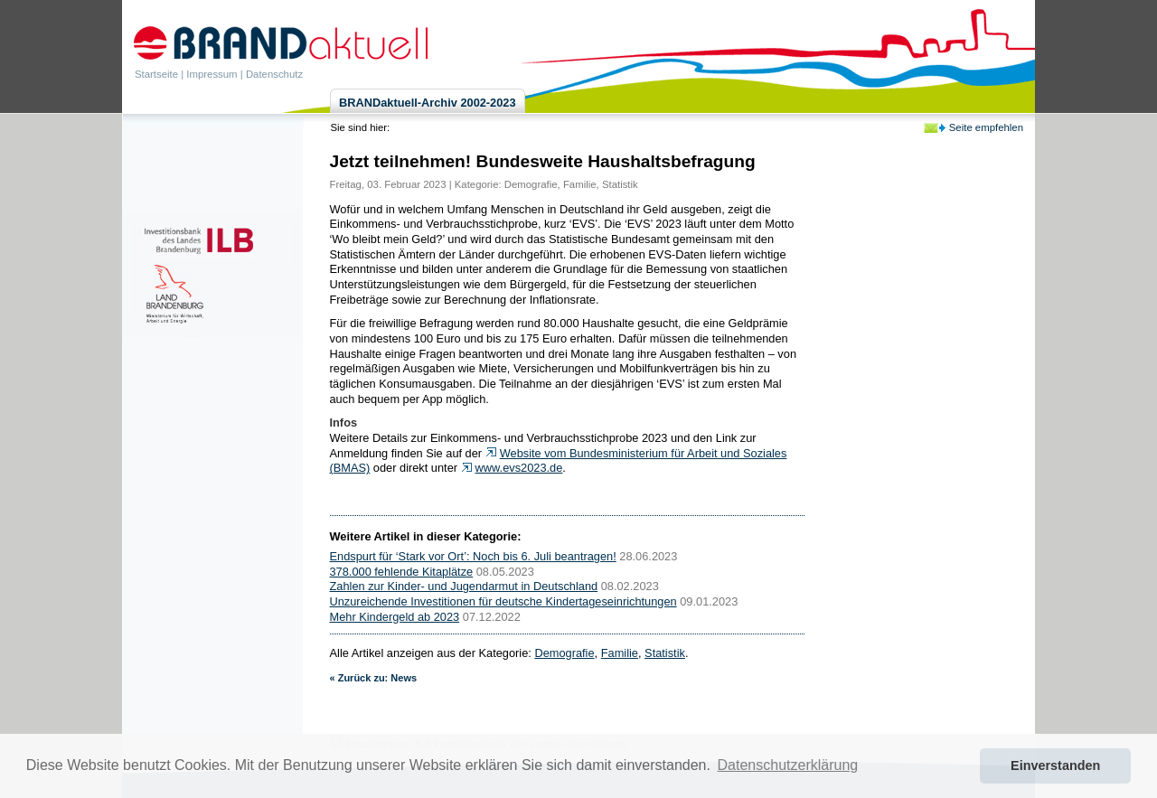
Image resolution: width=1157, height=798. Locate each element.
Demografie (531, 184)
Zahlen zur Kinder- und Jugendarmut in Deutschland (464, 586)
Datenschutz (274, 74)
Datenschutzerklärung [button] (788, 765)
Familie (580, 184)
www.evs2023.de (519, 467)
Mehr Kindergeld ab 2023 (395, 617)
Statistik (620, 184)
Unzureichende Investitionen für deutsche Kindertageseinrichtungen (503, 601)
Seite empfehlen (986, 127)
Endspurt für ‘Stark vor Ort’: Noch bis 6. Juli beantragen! (473, 556)
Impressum (211, 74)
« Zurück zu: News (374, 677)
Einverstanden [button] (1055, 765)
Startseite (156, 74)
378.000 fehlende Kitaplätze (402, 571)
